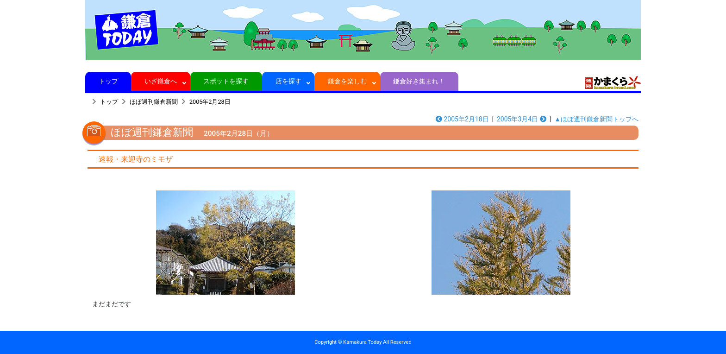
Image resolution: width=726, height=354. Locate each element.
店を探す (288, 81)
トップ (108, 81)
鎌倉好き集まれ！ (419, 81)
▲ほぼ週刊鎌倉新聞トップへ (596, 119)
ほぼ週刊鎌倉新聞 (154, 101)
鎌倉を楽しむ (347, 81)
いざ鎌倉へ (161, 81)
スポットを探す (226, 81)
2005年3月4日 (521, 119)
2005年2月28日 (210, 101)
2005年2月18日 (462, 119)
